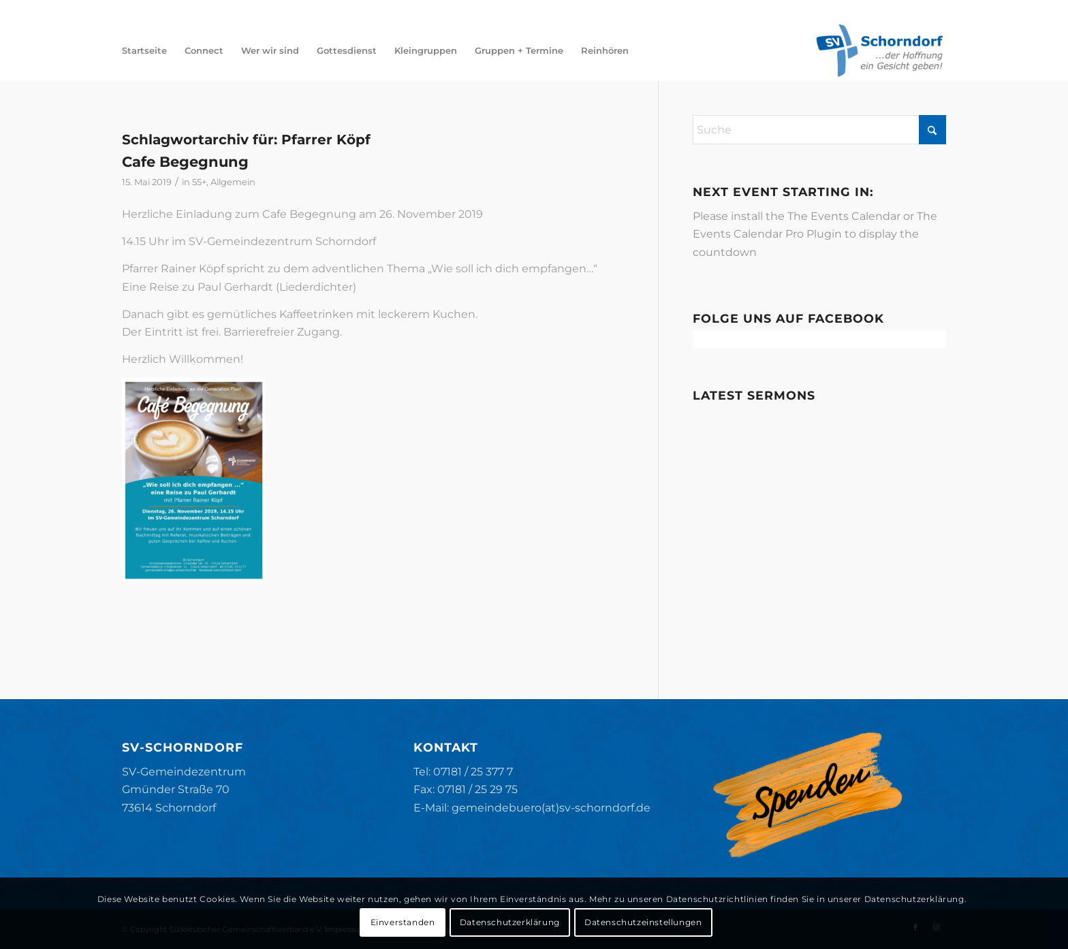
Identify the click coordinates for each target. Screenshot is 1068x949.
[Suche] (820, 129)
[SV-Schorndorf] (879, 50)
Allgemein (232, 181)
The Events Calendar (843, 216)
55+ (199, 181)
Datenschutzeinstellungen (643, 922)
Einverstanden (403, 922)
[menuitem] (144, 50)
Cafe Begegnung (185, 161)
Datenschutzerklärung (510, 922)
